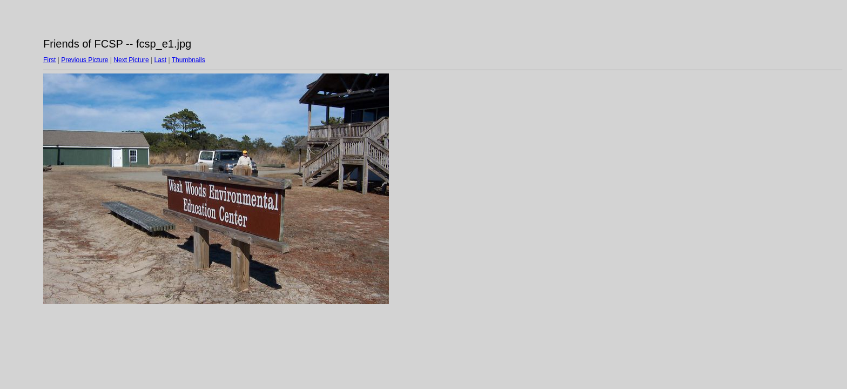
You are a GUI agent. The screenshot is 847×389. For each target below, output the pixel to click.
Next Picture (131, 60)
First (49, 60)
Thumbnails (188, 60)
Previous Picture (84, 60)
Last (160, 60)
